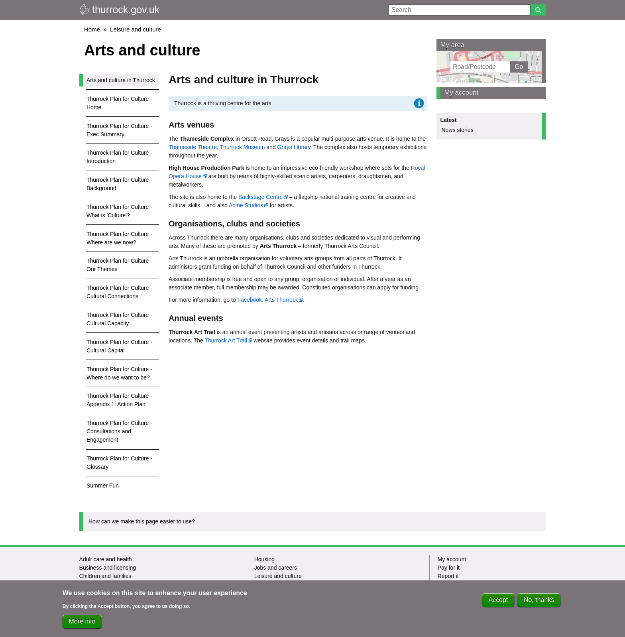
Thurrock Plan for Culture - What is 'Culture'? (119, 211)
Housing (264, 559)
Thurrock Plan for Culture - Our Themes (119, 265)
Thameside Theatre (193, 147)
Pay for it (449, 567)
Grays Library (294, 147)
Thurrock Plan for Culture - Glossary (119, 462)
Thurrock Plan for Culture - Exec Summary (119, 130)
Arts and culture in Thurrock (120, 80)
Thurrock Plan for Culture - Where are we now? (119, 238)
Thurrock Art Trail (225, 340)
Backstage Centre (260, 197)
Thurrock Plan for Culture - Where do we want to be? (119, 373)
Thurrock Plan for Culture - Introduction (119, 156)
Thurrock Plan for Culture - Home (119, 103)
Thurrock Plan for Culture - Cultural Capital (119, 346)
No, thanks (539, 601)
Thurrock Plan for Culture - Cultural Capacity (119, 319)
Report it (448, 576)
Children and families (105, 576)
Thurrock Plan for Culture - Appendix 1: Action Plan (119, 400)
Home (92, 29)
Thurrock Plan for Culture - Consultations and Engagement (119, 431)
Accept (498, 601)
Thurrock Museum (242, 147)
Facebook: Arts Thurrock (268, 300)
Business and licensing (107, 567)
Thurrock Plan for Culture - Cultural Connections (119, 292)
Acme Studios (246, 205)
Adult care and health (105, 559)
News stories (458, 130)
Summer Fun (102, 485)
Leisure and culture (135, 29)
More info (82, 622)
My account (461, 92)
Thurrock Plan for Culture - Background (119, 184)
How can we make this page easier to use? (141, 521)
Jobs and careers (275, 567)
